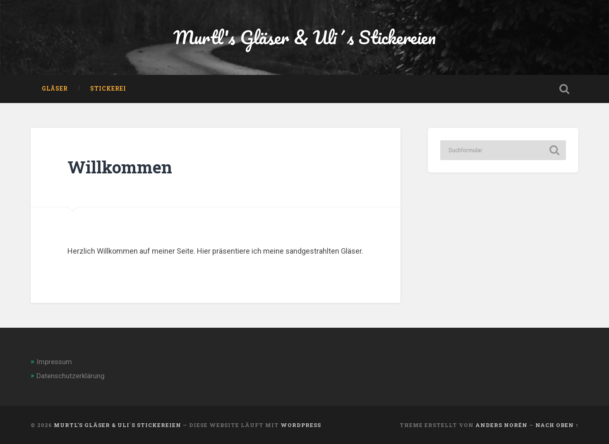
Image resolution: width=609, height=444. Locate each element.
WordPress (301, 425)
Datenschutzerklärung (70, 376)
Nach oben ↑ (556, 425)
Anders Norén (501, 425)
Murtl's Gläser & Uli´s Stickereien (304, 37)
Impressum (54, 362)
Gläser (55, 88)
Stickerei (108, 88)
